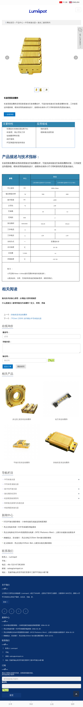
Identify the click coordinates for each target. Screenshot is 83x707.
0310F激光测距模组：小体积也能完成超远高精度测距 (25, 521)
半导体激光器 (30, 22)
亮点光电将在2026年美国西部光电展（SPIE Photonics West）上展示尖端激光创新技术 (39, 532)
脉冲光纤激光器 (10, 488)
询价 (31, 703)
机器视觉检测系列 (11, 498)
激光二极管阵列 (43, 22)
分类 (52, 703)
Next (76, 58)
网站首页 (10, 22)
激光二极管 (11, 303)
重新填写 (21, 366)
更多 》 (5, 602)
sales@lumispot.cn (16, 656)
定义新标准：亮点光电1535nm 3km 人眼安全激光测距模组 (28, 543)
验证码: (4, 682)
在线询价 (9, 114)
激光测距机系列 (10, 493)
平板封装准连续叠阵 (22, 462)
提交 (11, 695)
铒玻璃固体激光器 (11, 507)
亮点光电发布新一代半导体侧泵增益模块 (20, 526)
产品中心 (20, 22)
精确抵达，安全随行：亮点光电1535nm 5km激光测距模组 (27, 537)
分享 (10, 703)
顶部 (72, 703)
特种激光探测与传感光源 (14, 503)
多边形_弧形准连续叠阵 (21, 419)
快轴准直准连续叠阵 (19, 314)
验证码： (6, 356)
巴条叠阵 (25, 303)
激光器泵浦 (49, 132)
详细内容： (7, 341)
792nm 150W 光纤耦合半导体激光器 (26, 318)
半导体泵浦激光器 (11, 484)
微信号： (6, 332)
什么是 (4, 303)
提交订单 (7, 366)
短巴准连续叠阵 (61, 419)
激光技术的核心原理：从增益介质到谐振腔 (19, 298)
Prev (7, 58)
